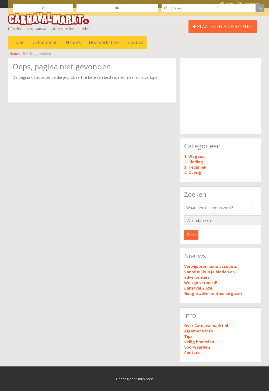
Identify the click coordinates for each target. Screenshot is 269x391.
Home (18, 42)
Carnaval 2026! (198, 288)
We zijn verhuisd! (200, 282)
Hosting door (126, 378)
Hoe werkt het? (104, 42)
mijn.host (145, 378)
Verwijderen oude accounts (210, 266)
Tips (188, 336)
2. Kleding (193, 161)
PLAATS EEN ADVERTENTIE (223, 26)
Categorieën (45, 42)
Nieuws (73, 42)
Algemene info (198, 331)
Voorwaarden (197, 347)
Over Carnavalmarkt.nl (206, 325)
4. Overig (192, 172)
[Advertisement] (220, 96)
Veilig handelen (199, 341)
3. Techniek (195, 167)
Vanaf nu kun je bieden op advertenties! (209, 274)
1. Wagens (194, 156)
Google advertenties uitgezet (213, 293)
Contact (135, 42)
